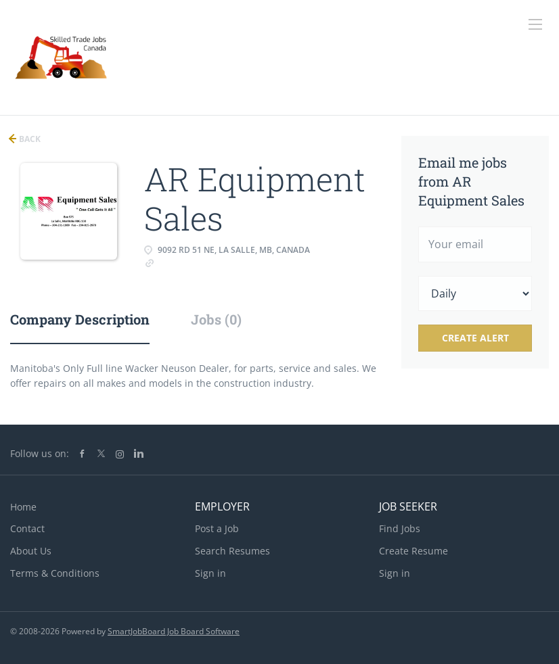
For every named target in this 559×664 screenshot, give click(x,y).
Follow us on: (39, 453)
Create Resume (413, 550)
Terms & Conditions (54, 573)
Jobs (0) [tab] (216, 319)
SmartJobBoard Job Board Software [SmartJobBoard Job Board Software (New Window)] (174, 631)
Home (23, 506)
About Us (30, 550)
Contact (27, 528)
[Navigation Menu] (535, 24)
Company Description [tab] (80, 319)
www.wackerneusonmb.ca (213, 262)
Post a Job (217, 528)
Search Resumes (232, 550)
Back (29, 139)
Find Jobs (399, 528)
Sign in (210, 573)
